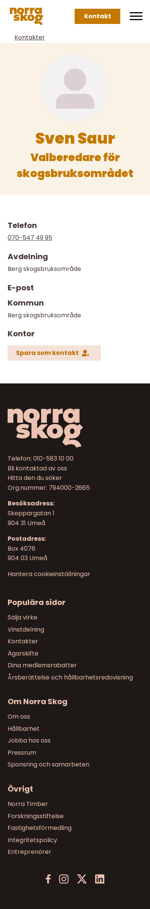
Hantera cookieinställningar (49, 574)
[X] (82, 879)
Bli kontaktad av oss (37, 468)
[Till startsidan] (75, 428)
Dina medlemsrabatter (42, 665)
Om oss (19, 716)
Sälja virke (22, 617)
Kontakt (97, 16)
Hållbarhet (24, 728)
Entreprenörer (29, 852)
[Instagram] (64, 879)
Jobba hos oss (29, 740)
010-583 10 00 (53, 458)
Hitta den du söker (35, 478)
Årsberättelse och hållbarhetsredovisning (70, 677)
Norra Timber (28, 804)
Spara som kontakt (47, 352)
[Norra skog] (27, 16)
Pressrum (22, 752)
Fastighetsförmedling (40, 827)
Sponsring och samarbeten (48, 764)
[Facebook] (48, 879)
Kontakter (29, 37)
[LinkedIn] (99, 879)
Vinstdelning (26, 629)
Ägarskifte (23, 653)
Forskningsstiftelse (36, 816)
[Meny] (136, 16)
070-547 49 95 (30, 237)
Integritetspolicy (32, 840)
